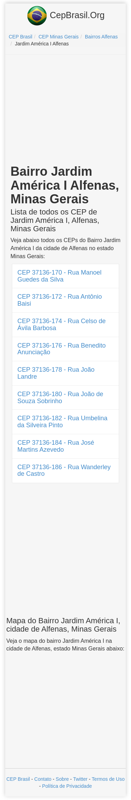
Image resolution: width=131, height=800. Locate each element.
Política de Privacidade (67, 786)
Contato (42, 779)
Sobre (62, 779)
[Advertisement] (65, 110)
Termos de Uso (108, 779)
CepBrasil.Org (66, 15)
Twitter (80, 779)
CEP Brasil (18, 779)
